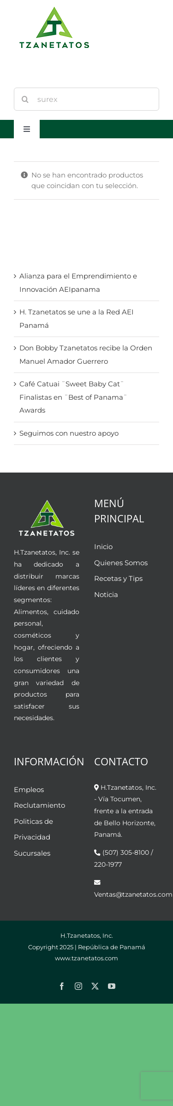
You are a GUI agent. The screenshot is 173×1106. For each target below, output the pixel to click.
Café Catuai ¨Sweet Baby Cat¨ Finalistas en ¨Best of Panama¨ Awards (73, 396)
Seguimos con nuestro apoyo (69, 433)
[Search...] (86, 99)
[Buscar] (25, 99)
